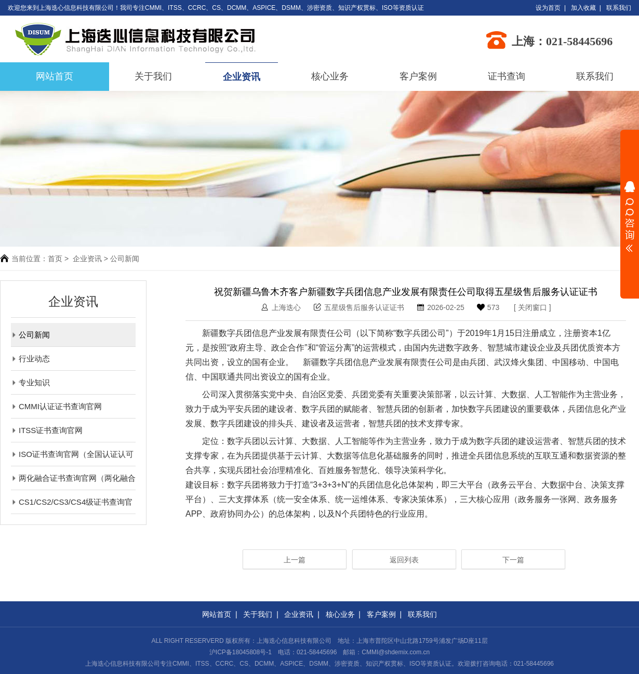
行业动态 (30, 358)
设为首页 (548, 7)
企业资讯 (241, 77)
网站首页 (216, 614)
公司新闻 (30, 334)
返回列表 (404, 560)
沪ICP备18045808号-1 (240, 652)
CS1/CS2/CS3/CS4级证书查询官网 (71, 502)
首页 (55, 258)
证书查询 (506, 76)
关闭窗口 (532, 307)
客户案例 (418, 76)
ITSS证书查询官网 (47, 430)
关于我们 (153, 76)
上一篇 (294, 560)
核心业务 (330, 76)
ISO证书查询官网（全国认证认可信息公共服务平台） (72, 454)
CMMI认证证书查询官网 (56, 406)
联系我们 (618, 7)
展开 (629, 216)
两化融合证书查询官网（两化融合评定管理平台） (73, 478)
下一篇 (513, 560)
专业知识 (30, 382)
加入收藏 (583, 7)
